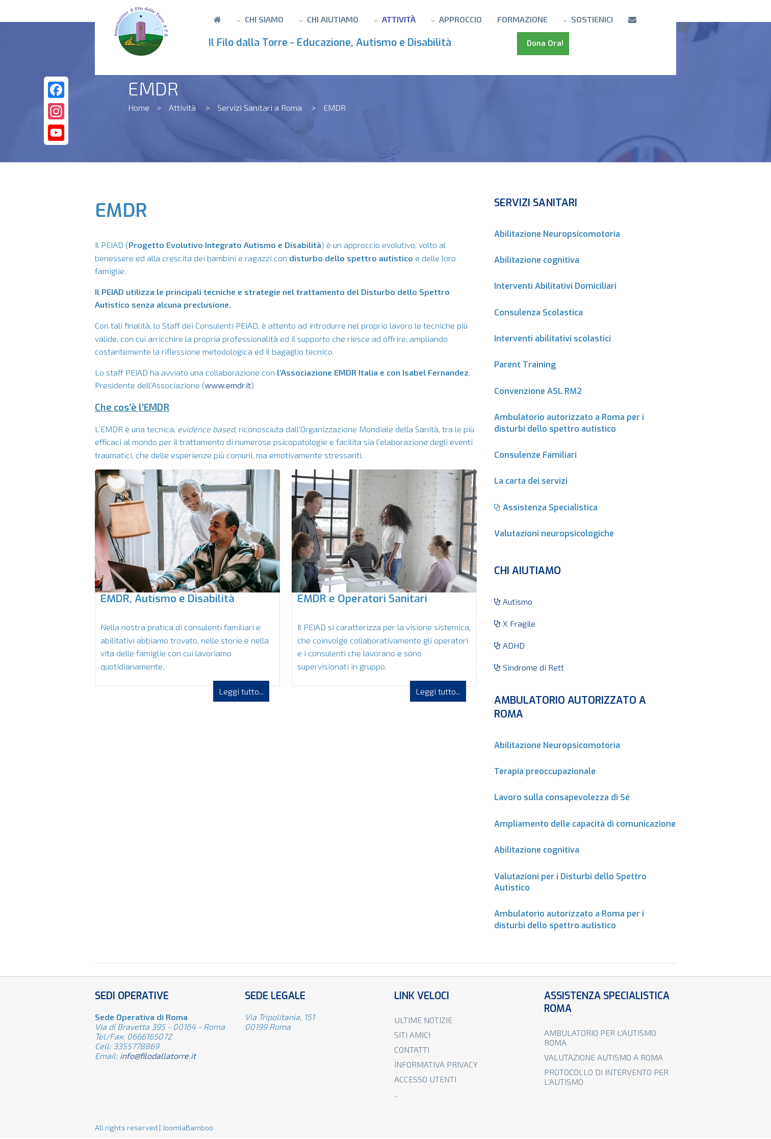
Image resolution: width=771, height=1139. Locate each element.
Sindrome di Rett (529, 667)
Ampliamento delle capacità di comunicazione (585, 824)
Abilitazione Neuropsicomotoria (557, 234)
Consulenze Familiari (535, 455)
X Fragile (514, 623)
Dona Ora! (543, 43)
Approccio (460, 19)
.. (395, 1094)
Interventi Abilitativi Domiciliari (555, 286)
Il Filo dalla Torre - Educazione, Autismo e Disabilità (332, 42)
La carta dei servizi (531, 481)
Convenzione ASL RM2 (538, 391)
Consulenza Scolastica (538, 312)
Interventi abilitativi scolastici (552, 338)
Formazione (522, 19)
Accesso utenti (425, 1079)
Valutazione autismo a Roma (603, 1057)
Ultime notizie (423, 1020)
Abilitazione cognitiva (536, 260)
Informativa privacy (436, 1064)
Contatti (411, 1049)
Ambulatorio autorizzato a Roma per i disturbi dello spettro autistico (569, 423)
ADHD (509, 645)
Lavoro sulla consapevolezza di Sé (562, 797)
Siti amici (412, 1034)
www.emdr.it (227, 385)
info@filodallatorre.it (158, 1055)
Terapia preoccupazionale (545, 771)
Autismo (513, 601)
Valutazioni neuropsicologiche (554, 533)
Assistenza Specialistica (546, 507)
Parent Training (525, 364)
